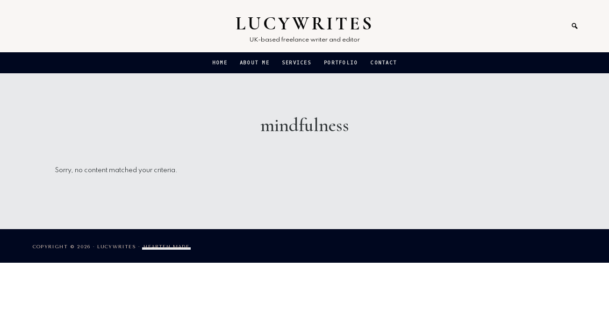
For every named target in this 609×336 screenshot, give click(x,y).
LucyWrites (305, 23)
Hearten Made (166, 247)
